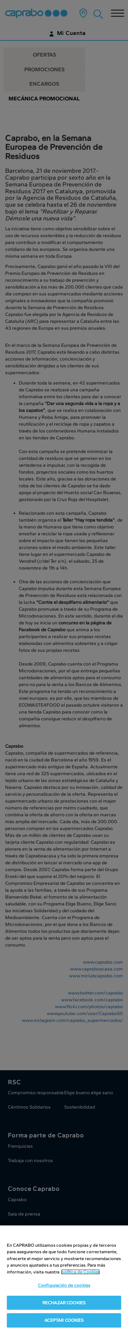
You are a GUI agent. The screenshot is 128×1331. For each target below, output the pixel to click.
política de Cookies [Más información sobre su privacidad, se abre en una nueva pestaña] (80, 1271)
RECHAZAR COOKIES (64, 1302)
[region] (64, 1278)
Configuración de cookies (64, 1285)
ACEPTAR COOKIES (64, 1320)
